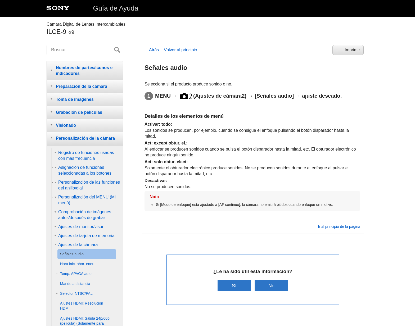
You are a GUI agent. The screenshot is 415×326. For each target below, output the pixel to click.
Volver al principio (180, 50)
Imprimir (352, 50)
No (272, 285)
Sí (234, 285)
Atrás (154, 50)
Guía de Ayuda (115, 8)
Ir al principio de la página (339, 226)
